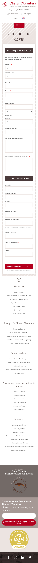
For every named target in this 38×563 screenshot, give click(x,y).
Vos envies (19, 286)
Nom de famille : (10, 193)
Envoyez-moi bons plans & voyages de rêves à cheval (19, 522)
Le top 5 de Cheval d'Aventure (19, 323)
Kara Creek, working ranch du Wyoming (19, 340)
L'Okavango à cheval (19, 329)
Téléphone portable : (12, 220)
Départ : (8, 83)
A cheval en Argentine (19, 403)
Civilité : (8, 185)
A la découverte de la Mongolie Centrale (19, 336)
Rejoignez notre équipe (19, 425)
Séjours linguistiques (19, 310)
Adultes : (8, 65)
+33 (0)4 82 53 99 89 (21, 10)
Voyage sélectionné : (12, 57)
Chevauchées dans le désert (19, 299)
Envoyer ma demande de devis (17, 266)
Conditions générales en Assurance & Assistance (19, 447)
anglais (23, 18)
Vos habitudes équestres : (14, 139)
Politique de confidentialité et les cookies (19, 436)
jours (6, 98)
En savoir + (19, 419)
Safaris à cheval (19, 292)
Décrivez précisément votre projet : (17, 157)
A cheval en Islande (19, 406)
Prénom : (8, 201)
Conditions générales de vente (19, 443)
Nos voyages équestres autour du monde (19, 384)
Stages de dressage (19, 306)
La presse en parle (19, 432)
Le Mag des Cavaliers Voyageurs (19, 359)
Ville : (7, 251)
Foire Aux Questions (19, 429)
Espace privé (26, 14)
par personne (9, 115)
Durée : (7, 91)
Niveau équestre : (11, 128)
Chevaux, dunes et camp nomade (19, 343)
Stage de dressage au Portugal (19, 333)
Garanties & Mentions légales (19, 439)
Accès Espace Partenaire (19, 450)
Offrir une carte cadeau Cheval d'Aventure (19, 370)
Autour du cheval (19, 353)
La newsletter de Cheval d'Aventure (19, 362)
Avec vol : (8, 118)
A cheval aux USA (19, 399)
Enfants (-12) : (9, 73)
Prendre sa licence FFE (19, 366)
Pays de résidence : (11, 243)
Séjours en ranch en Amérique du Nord (19, 296)
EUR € (16, 18)
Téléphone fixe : (10, 211)
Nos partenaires (19, 373)
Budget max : (9, 103)
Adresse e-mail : (10, 233)
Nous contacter (12, 14)
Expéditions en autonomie (19, 303)
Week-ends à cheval (19, 314)
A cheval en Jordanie (19, 410)
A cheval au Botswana (19, 392)
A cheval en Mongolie (19, 395)
